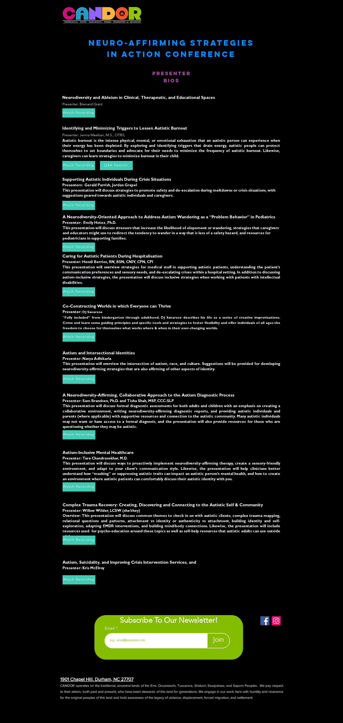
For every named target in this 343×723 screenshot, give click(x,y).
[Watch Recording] (78, 165)
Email (110, 628)
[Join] (218, 640)
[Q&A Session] (116, 165)
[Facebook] (264, 620)
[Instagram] (276, 620)
